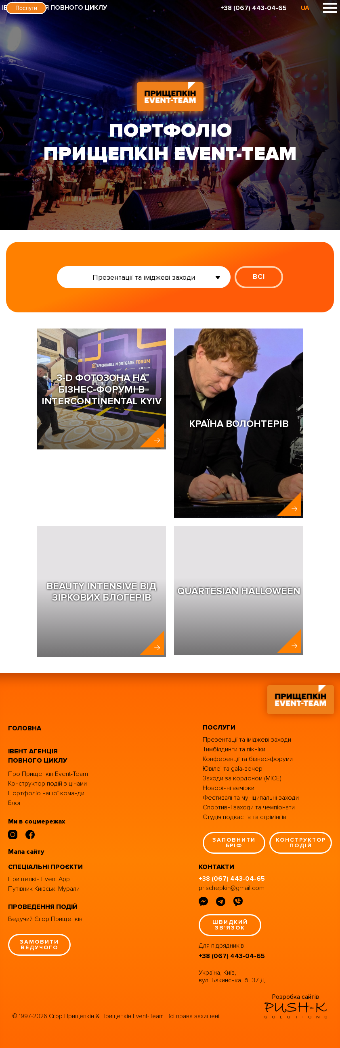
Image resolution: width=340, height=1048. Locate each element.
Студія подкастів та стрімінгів (244, 817)
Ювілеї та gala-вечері (233, 769)
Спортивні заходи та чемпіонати (249, 807)
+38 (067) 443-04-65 (253, 8)
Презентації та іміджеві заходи (247, 740)
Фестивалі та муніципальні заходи (251, 798)
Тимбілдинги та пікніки (234, 749)
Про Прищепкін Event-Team (48, 774)
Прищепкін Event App (39, 879)
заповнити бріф (234, 842)
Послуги (26, 8)
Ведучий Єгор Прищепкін (45, 919)
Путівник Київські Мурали (44, 889)
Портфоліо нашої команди (46, 793)
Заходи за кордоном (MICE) (242, 778)
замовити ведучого (39, 944)
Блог (15, 803)
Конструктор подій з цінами (47, 784)
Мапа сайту (26, 852)
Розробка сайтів (295, 997)
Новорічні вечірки (228, 788)
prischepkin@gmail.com (231, 888)
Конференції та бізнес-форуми (248, 759)
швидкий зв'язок (230, 925)
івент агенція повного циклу (37, 756)
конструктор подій (301, 842)
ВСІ (259, 276)
